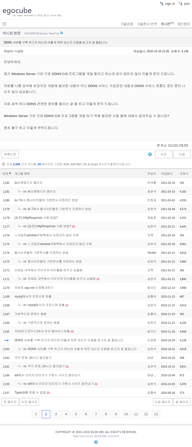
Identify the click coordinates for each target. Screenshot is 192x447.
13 (156, 414)
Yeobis (151, 252)
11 (136, 414)
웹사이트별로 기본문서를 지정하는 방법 (41, 252)
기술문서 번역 (147, 24)
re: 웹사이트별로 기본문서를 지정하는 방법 (50, 261)
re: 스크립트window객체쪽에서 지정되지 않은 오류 (55, 244)
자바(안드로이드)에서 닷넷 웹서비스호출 (42, 331)
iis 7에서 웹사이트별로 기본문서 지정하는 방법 (46, 200)
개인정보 (183, 24)
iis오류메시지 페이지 (28, 182)
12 (146, 414)
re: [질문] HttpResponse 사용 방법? (44, 226)
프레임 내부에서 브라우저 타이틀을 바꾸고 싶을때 (48, 270)
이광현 (18, 51)
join (184, 3)
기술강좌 (126, 24)
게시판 (167, 24)
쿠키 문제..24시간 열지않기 (33, 358)
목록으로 (10, 154)
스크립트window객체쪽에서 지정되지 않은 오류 (46, 235)
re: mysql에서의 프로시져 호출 (41, 305)
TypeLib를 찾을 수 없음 (30, 392)
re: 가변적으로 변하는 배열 (39, 322)
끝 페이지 (182, 402)
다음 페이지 (163, 402)
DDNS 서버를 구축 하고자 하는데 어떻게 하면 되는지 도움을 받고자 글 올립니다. (69, 340)
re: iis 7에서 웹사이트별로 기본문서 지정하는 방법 (54, 209)
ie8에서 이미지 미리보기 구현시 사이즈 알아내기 (47, 375)
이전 (163, 154)
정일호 (151, 218)
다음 (182, 154)
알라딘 (151, 288)
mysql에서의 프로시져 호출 (33, 296)
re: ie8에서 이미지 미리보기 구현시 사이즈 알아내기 (56, 384)
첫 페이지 (10, 402)
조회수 (184, 174)
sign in (167, 3)
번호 (5, 174)
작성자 (151, 174)
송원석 (151, 191)
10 (126, 414)
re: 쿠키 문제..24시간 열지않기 (41, 366)
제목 (27, 174)
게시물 (22, 174)
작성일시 (167, 174)
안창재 (151, 200)
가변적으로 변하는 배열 (30, 314)
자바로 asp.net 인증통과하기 (34, 288)
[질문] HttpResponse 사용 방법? (36, 218)
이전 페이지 (29, 402)
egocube (17, 10)
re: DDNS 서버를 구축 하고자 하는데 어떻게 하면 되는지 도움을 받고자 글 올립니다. (78, 349)
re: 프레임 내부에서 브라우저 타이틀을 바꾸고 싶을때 (57, 278)
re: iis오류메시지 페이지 (37, 191)
